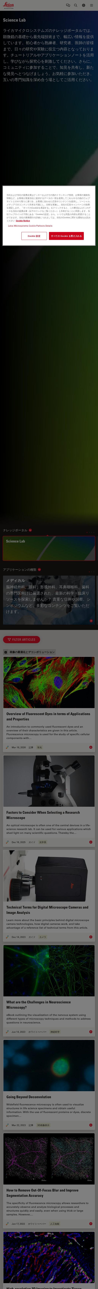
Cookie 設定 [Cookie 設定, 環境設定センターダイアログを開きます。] (34, 236)
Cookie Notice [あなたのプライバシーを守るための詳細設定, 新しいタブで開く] (23, 220)
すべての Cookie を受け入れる (66, 236)
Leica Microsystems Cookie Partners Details (30, 225)
